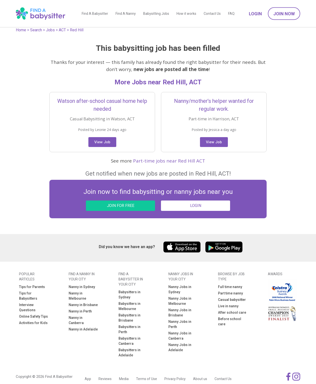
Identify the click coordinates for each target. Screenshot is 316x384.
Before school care (229, 321)
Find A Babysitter (95, 14)
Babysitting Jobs (156, 14)
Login (255, 13)
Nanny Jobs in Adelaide (179, 347)
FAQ (231, 14)
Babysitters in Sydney (129, 294)
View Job (102, 142)
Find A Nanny (126, 14)
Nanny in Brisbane (83, 305)
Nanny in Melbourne (77, 295)
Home (21, 30)
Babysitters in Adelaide (129, 352)
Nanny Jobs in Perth (179, 324)
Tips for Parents (32, 287)
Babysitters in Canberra (129, 341)
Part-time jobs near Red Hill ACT (169, 161)
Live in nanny (228, 306)
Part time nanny (230, 293)
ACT (62, 30)
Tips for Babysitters (28, 295)
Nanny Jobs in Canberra (179, 335)
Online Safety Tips (33, 316)
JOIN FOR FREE (120, 205)
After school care (232, 312)
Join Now (284, 13)
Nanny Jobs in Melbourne (179, 301)
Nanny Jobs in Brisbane (179, 312)
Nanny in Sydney (82, 287)
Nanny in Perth (80, 311)
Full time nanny (230, 287)
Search (36, 30)
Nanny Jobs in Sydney (179, 289)
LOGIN (195, 205)
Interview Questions (27, 307)
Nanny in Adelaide (83, 329)
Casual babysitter (232, 300)
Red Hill (76, 30)
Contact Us (212, 14)
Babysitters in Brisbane (129, 317)
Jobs (50, 30)
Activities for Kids (33, 323)
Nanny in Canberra (76, 320)
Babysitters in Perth (129, 329)
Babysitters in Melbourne (129, 306)
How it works (186, 14)
